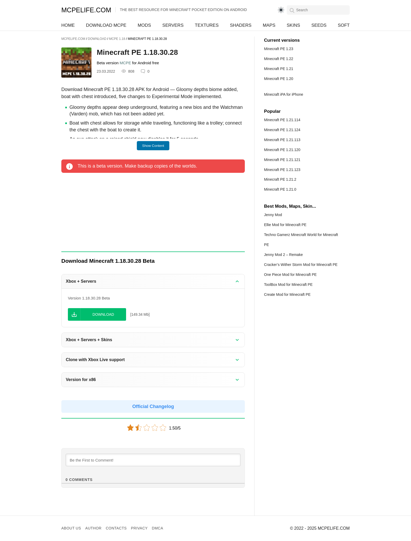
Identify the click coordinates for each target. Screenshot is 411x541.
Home (68, 25)
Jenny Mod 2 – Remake (283, 255)
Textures (207, 25)
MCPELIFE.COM (86, 10)
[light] (281, 10)
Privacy (139, 528)
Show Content (153, 146)
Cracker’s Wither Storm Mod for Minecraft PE (300, 265)
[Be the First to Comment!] (153, 460)
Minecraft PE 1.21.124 (282, 130)
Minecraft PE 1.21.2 (280, 179)
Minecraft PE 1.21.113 (282, 140)
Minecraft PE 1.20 (278, 79)
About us (71, 528)
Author (93, 528)
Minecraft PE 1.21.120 (282, 150)
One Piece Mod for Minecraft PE (290, 274)
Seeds (319, 25)
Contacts (116, 528)
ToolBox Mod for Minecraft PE (288, 284)
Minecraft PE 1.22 (278, 59)
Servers (172, 25)
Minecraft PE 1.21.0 (280, 189)
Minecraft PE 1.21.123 (282, 170)
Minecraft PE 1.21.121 (282, 160)
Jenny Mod (273, 215)
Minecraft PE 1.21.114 (282, 120)
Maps (269, 25)
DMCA (157, 528)
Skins (293, 25)
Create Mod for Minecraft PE (287, 294)
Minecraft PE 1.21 (278, 69)
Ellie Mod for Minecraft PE (285, 225)
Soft (344, 25)
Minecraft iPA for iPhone (283, 94)
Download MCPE (106, 25)
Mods (144, 25)
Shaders (240, 25)
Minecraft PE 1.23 (278, 49)
